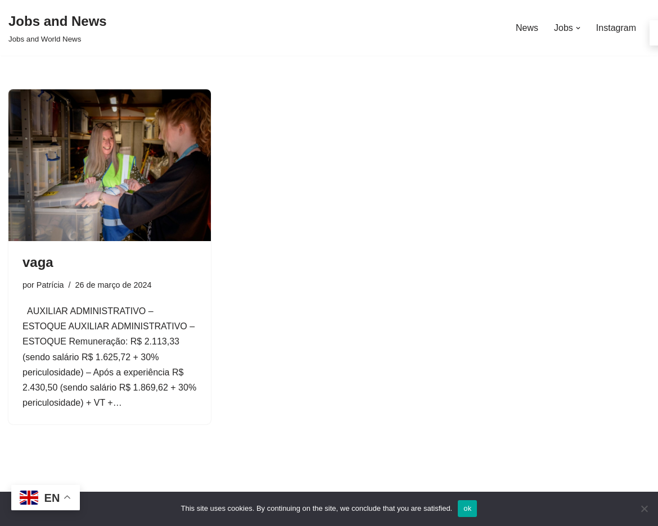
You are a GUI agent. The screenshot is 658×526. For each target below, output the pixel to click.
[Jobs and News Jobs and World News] (57, 28)
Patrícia (50, 284)
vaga (37, 262)
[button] (578, 28)
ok (467, 508)
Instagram (616, 28)
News (527, 28)
